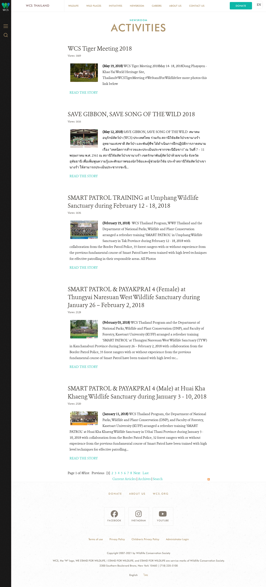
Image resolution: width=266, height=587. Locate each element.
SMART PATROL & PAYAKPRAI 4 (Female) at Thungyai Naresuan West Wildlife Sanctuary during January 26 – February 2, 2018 (134, 297)
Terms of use (95, 539)
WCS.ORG (161, 493)
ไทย (145, 575)
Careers (157, 5)
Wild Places (93, 5)
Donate (241, 5)
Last (146, 473)
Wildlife (73, 5)
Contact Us (196, 5)
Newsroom (137, 5)
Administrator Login (177, 539)
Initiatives (115, 5)
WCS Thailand (37, 5)
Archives (144, 479)
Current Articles (124, 479)
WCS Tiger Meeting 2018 (100, 48)
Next (136, 473)
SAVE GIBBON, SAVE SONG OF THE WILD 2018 (131, 114)
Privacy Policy (117, 539)
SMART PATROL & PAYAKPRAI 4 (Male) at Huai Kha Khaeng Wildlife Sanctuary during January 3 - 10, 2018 (137, 392)
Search (158, 479)
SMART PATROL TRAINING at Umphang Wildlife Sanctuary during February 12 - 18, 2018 (133, 201)
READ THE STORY (84, 92)
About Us (175, 5)
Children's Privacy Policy (145, 539)
